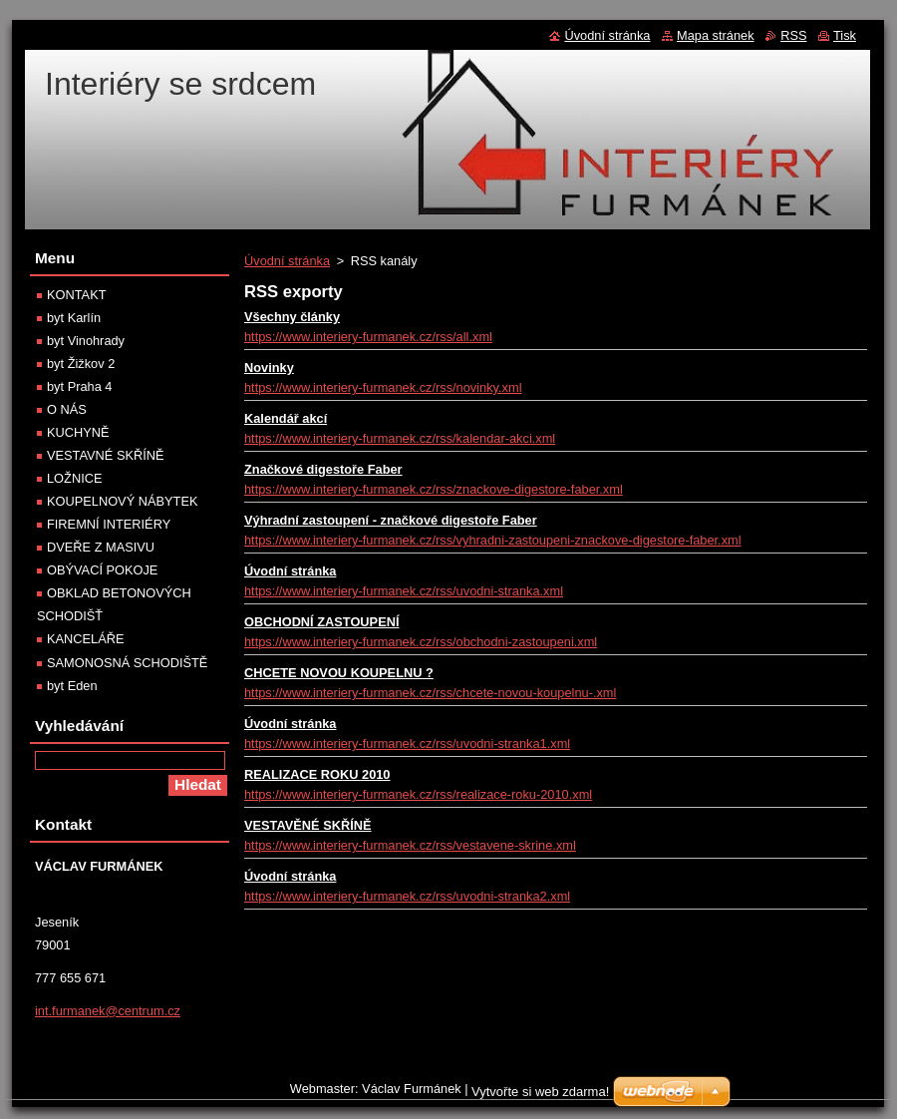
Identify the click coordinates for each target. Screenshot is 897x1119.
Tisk (844, 35)
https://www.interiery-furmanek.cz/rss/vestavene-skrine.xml (410, 845)
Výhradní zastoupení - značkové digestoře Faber (390, 520)
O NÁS (67, 409)
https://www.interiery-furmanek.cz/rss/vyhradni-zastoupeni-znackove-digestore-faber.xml (493, 540)
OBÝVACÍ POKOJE (102, 569)
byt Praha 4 (79, 386)
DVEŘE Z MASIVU (100, 547)
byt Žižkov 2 (81, 363)
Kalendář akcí (285, 418)
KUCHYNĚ (78, 432)
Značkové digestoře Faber (323, 469)
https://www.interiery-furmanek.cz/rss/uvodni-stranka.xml (403, 590)
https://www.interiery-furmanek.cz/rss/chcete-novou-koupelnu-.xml (430, 692)
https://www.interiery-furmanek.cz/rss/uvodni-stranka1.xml (407, 743)
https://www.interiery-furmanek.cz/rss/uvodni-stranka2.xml (407, 896)
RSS (793, 35)
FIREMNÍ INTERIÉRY (108, 524)
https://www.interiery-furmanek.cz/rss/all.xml (368, 336)
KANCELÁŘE (86, 638)
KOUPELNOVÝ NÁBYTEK (122, 501)
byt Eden (72, 685)
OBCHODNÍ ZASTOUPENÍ (321, 621)
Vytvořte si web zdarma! (540, 1091)
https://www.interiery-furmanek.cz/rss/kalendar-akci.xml (399, 438)
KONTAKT (77, 294)
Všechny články (292, 316)
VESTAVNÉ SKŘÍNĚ (105, 455)
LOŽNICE (74, 478)
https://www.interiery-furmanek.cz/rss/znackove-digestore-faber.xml (433, 489)
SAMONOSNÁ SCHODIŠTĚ (127, 662)
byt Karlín (74, 317)
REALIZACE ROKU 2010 (317, 774)
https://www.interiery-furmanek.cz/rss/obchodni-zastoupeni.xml (420, 641)
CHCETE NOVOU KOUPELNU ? (339, 672)
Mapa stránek (715, 35)
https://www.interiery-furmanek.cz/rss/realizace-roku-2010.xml (418, 794)
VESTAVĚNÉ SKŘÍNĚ (308, 825)
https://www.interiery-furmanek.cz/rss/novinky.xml (383, 387)
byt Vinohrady (86, 340)
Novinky (269, 367)
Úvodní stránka (287, 260)
